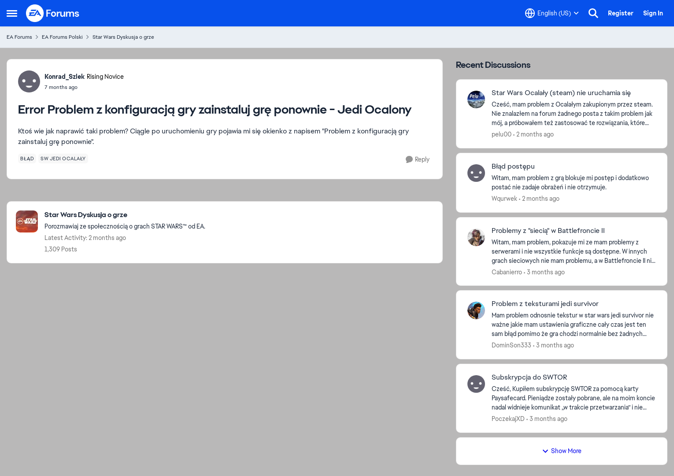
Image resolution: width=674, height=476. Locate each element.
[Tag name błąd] (27, 158)
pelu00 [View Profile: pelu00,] (501, 134)
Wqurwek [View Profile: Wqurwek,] (504, 199)
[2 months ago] (533, 134)
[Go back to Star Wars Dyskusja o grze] (124, 215)
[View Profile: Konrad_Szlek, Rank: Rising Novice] (29, 81)
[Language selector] (552, 13)
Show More (561, 451)
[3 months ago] (544, 272)
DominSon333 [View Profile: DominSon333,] (511, 345)
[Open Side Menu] (12, 13)
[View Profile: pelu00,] (476, 99)
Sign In (653, 13)
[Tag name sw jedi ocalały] (63, 158)
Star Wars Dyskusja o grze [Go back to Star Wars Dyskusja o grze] (123, 37)
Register (620, 13)
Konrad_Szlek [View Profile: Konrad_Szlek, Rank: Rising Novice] (64, 77)
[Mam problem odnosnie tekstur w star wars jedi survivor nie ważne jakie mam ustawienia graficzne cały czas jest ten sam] (574, 325)
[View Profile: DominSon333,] (476, 310)
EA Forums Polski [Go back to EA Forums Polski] (62, 37)
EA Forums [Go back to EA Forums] (19, 37)
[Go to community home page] (53, 13)
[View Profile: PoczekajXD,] (476, 384)
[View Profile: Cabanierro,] (476, 237)
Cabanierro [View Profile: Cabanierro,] (507, 272)
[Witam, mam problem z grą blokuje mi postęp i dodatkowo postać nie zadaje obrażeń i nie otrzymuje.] (574, 182)
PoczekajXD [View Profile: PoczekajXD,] (508, 419)
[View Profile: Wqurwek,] (476, 173)
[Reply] (417, 160)
